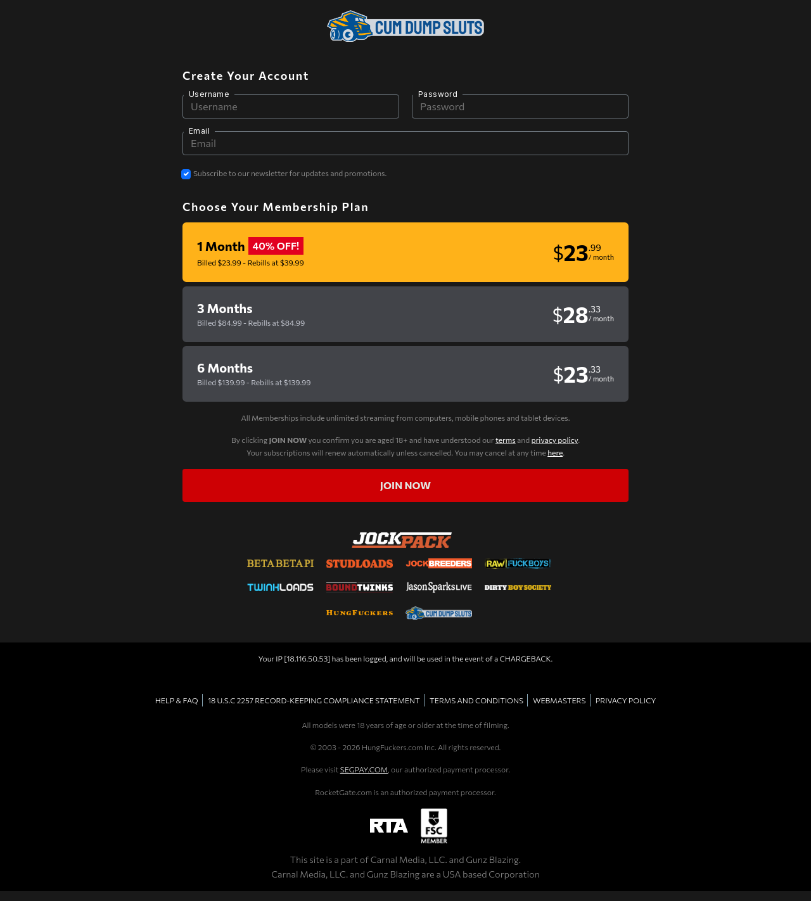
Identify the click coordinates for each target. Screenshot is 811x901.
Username (209, 94)
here (555, 452)
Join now (405, 485)
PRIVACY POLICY (626, 700)
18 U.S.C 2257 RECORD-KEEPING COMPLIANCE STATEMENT (314, 700)
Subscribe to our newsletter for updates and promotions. (289, 173)
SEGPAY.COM (364, 769)
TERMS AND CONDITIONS (476, 700)
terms (505, 439)
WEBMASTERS (559, 700)
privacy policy (554, 439)
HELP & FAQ (176, 700)
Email (199, 131)
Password (437, 94)
